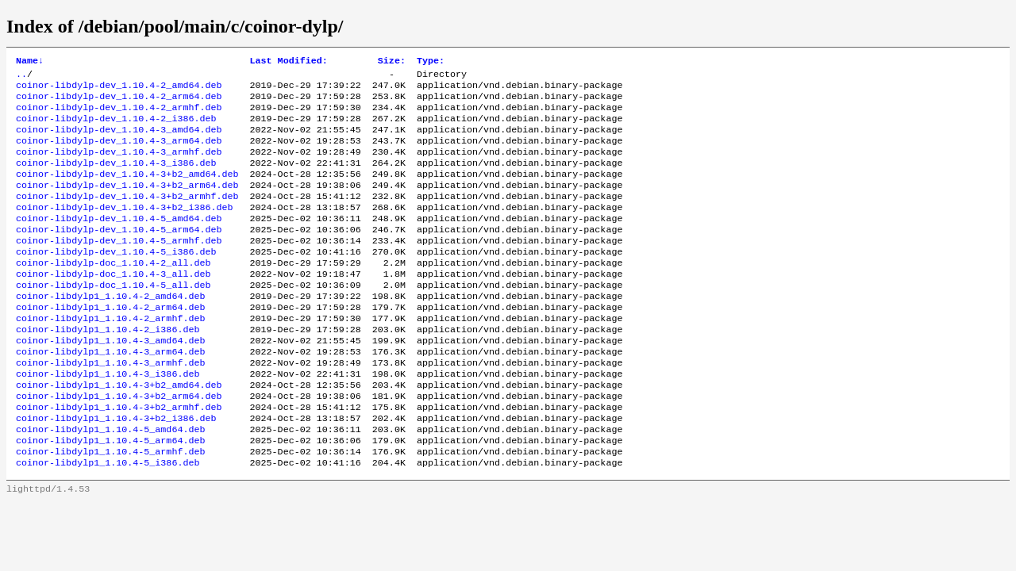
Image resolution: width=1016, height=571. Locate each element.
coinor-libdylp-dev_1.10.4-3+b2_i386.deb (124, 229)
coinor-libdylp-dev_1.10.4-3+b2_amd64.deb (127, 191)
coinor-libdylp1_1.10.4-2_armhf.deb (110, 356)
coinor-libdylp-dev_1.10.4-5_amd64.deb (118, 242)
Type (430, 62)
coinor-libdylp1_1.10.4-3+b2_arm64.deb (118, 445)
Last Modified (289, 62)
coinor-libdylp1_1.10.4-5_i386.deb (107, 521)
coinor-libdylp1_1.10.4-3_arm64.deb (110, 394)
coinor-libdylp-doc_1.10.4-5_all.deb (113, 318)
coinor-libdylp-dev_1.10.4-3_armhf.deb (118, 165)
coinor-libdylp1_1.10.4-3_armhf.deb (110, 406)
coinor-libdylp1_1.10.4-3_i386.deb (107, 419)
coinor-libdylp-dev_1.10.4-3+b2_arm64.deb (127, 203)
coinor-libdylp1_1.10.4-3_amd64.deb (110, 381)
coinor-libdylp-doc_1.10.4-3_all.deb (113, 305)
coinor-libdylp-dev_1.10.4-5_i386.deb (116, 280)
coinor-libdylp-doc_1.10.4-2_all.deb (113, 292)
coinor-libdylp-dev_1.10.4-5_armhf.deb (118, 267)
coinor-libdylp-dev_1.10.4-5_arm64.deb (118, 254)
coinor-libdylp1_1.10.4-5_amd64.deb (110, 483)
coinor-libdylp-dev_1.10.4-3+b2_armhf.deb (127, 216)
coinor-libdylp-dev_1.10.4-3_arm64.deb (118, 153)
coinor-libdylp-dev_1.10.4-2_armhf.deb (118, 115)
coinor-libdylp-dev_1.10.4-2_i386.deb (116, 127)
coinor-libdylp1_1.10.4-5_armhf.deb (110, 508)
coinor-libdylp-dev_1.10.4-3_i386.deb (116, 178)
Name (30, 62)
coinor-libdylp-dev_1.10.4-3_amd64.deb (118, 140)
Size (392, 62)
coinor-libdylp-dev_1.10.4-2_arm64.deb (118, 102)
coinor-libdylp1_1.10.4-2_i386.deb (107, 368)
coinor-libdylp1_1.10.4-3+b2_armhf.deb (118, 457)
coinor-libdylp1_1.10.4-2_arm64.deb (110, 343)
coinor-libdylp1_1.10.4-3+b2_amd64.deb (118, 432)
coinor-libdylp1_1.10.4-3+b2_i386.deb (116, 470)
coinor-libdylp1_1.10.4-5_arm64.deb (110, 495)
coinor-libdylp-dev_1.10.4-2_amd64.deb (118, 89)
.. (21, 77)
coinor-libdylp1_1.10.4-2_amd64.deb (110, 330)
